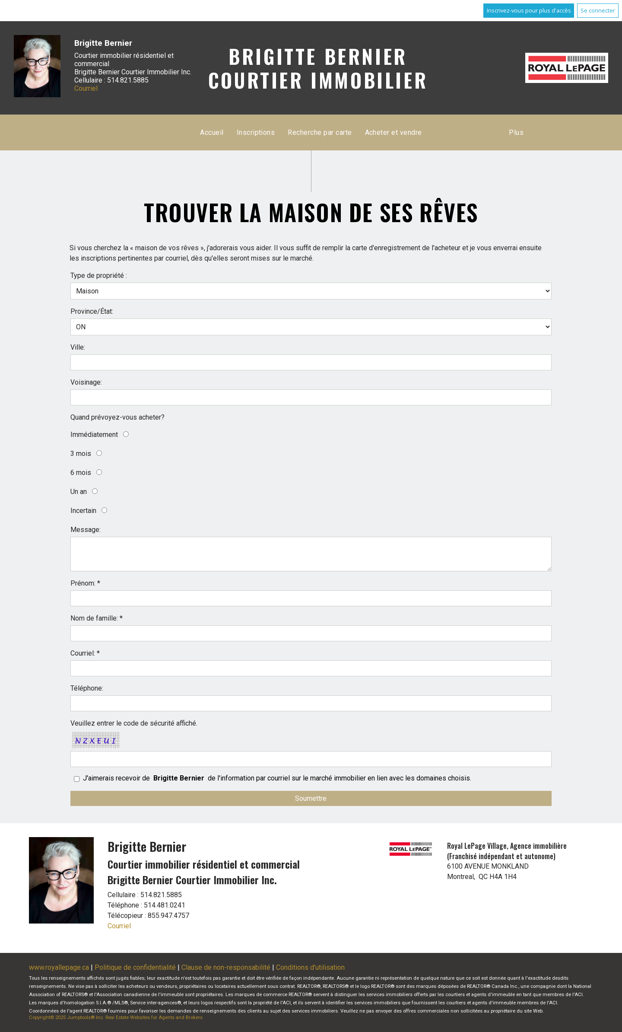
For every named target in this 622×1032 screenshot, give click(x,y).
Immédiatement (94, 434)
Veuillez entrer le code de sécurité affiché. (133, 723)
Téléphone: (86, 688)
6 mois (80, 472)
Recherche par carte (320, 132)
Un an (78, 491)
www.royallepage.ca (59, 967)
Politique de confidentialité (135, 967)
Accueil (211, 132)
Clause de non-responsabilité (225, 967)
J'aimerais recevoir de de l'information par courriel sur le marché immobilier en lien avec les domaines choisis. (277, 778)
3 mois (80, 453)
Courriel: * (85, 653)
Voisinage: (86, 382)
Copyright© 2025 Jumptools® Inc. (66, 1017)
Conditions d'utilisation (310, 967)
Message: (85, 530)
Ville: (77, 347)
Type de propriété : (98, 275)
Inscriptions (256, 132)
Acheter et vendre (393, 132)
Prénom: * (85, 583)
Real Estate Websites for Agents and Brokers (154, 1017)
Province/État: (91, 311)
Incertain (83, 510)
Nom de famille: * (96, 618)
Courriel (86, 88)
